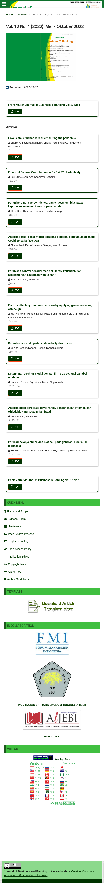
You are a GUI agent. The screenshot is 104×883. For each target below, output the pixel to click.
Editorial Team (15, 518)
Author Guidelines (16, 579)
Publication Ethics (16, 556)
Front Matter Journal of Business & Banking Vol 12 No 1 (44, 104)
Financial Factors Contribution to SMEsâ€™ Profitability (44, 172)
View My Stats (62, 759)
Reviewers (12, 526)
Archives (22, 14)
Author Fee (12, 571)
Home (9, 14)
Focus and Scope (16, 511)
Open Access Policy (17, 549)
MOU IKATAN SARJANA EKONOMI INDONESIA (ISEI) (52, 704)
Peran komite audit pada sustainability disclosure (40, 343)
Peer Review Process (19, 534)
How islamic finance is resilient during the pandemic (42, 138)
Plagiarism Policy (16, 541)
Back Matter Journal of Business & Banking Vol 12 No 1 (44, 480)
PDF (16, 111)
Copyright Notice (16, 564)
